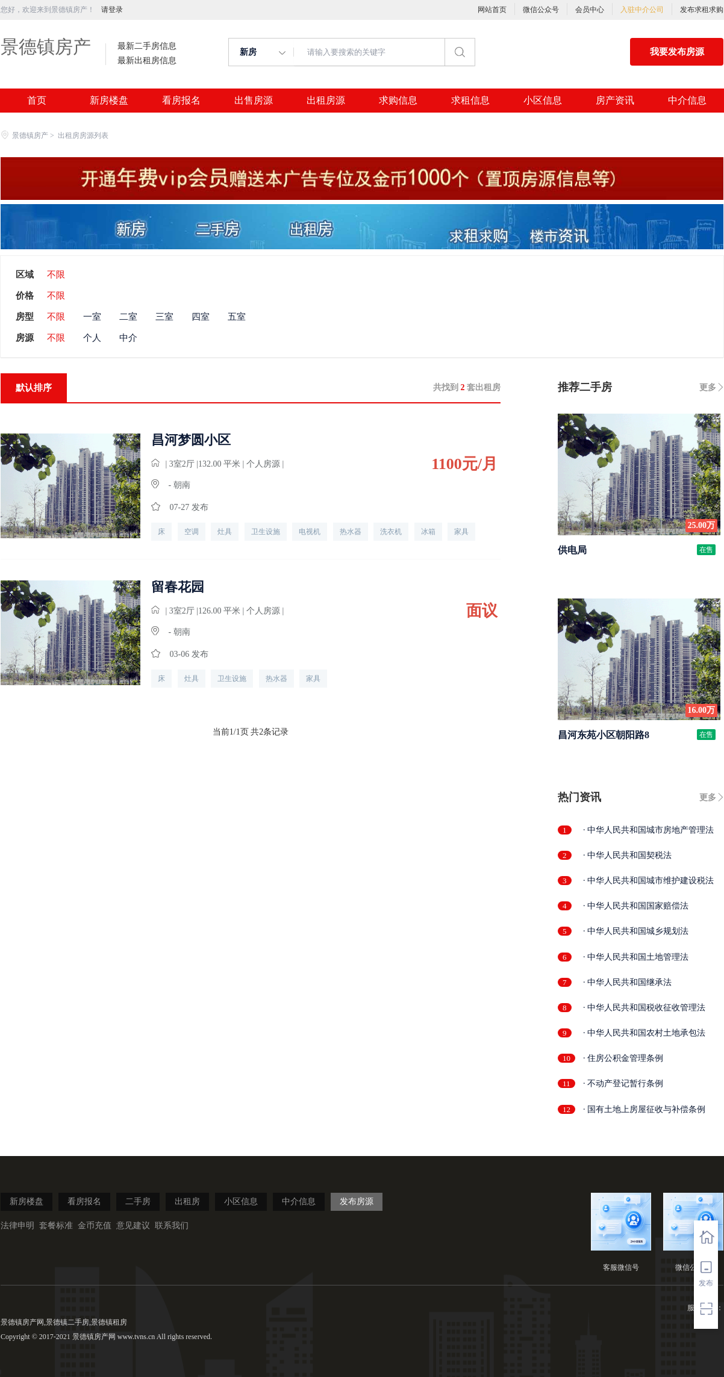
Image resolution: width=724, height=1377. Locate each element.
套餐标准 (56, 1225)
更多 (707, 387)
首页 (37, 101)
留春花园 (177, 587)
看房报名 (181, 101)
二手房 (138, 1201)
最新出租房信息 (146, 61)
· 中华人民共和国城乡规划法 (635, 931)
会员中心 (589, 9)
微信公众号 (541, 9)
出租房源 (326, 101)
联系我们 (172, 1225)
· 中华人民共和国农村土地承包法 (644, 1032)
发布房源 (356, 1201)
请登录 (112, 9)
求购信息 (398, 101)
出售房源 (253, 101)
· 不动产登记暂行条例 (623, 1083)
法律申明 (17, 1225)
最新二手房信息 (146, 46)
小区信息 (543, 101)
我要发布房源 (677, 52)
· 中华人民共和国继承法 (627, 982)
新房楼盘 (109, 101)
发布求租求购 (701, 9)
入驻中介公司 (642, 9)
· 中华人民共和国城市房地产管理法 (648, 830)
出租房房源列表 (83, 135)
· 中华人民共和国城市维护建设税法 (648, 880)
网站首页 (492, 9)
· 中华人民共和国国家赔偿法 (635, 905)
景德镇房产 (46, 47)
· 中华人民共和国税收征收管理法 (644, 1007)
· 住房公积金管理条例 (623, 1058)
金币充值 (94, 1225)
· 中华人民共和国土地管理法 (635, 957)
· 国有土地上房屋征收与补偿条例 (644, 1109)
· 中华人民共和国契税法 (627, 855)
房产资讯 (615, 101)
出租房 (187, 1201)
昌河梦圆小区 (191, 440)
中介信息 (687, 101)
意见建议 (133, 1225)
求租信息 (470, 101)
